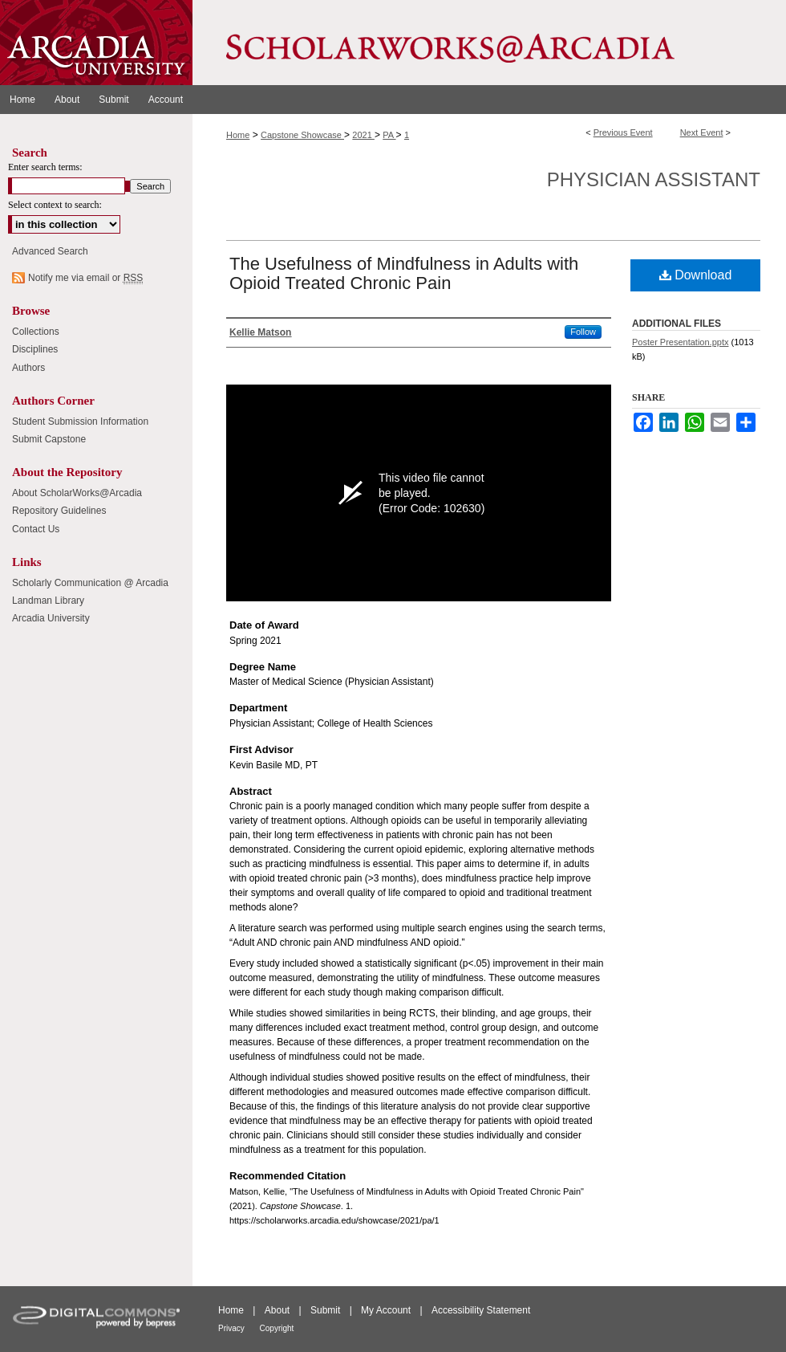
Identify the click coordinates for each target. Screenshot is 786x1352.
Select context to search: (55, 204)
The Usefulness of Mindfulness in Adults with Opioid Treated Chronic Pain (403, 273)
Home (237, 135)
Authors (28, 367)
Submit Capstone (49, 439)
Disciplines (35, 349)
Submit (326, 1310)
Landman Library (48, 600)
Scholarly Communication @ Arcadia (90, 582)
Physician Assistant (653, 179)
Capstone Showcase (302, 135)
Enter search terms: (45, 167)
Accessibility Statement (480, 1310)
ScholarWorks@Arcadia (489, 42)
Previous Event (623, 132)
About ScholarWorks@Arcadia (77, 493)
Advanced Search (50, 251)
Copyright (277, 1328)
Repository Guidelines (59, 510)
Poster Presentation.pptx (680, 342)
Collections (35, 331)
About (279, 1310)
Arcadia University (51, 618)
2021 (363, 135)
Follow (583, 331)
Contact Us (35, 529)
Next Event (701, 132)
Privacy (232, 1328)
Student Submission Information (80, 421)
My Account (387, 1310)
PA (389, 135)
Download (695, 275)
